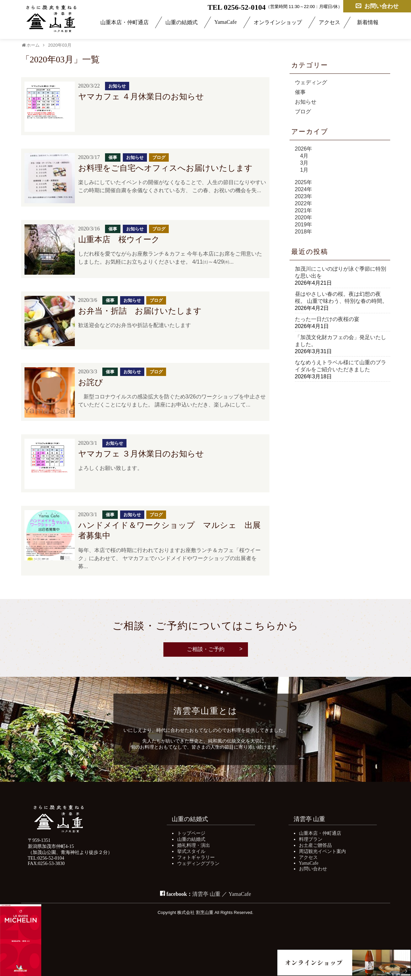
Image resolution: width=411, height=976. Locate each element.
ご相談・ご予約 (205, 649)
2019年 (303, 224)
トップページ (191, 833)
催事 (300, 92)
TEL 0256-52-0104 (237, 7)
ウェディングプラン (198, 863)
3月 (304, 163)
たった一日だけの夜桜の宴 (327, 319)
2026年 (303, 149)
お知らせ (305, 102)
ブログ (303, 111)
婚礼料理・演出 (193, 845)
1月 (304, 170)
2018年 (303, 231)
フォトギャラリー (196, 857)
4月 (304, 156)
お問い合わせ (377, 5)
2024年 (303, 189)
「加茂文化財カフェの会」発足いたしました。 (340, 340)
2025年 (303, 182)
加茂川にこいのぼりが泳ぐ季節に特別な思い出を (340, 272)
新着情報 (367, 22)
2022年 (303, 203)
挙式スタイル (191, 851)
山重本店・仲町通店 (124, 22)
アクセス (329, 22)
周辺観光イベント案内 (322, 851)
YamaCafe (225, 22)
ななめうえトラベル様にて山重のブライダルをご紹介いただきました (340, 366)
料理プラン (310, 839)
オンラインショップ (278, 22)
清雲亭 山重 (206, 894)
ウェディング (311, 82)
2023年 (303, 196)
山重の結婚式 (181, 22)
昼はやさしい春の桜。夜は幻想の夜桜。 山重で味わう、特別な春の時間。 (341, 297)
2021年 (303, 210)
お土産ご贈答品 (315, 845)
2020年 (303, 217)
